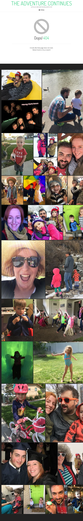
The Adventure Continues (41, 3)
